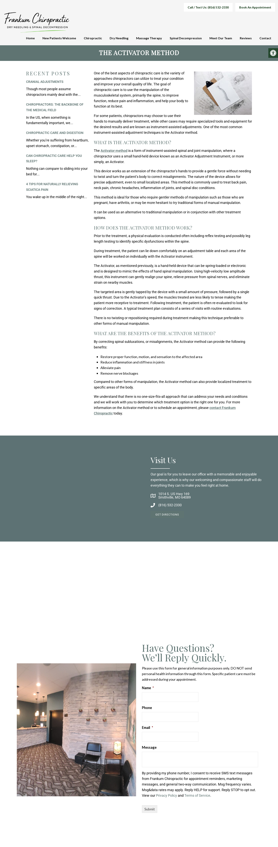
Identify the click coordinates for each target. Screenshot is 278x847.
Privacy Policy (166, 796)
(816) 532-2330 (170, 506)
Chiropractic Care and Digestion (54, 134)
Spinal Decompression (186, 38)
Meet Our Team (220, 38)
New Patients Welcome (59, 38)
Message (149, 748)
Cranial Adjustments (44, 83)
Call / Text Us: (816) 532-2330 (208, 7)
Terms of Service (197, 796)
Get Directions (167, 515)
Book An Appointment (255, 7)
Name (148, 689)
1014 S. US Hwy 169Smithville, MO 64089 (174, 496)
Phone (147, 709)
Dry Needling (119, 38)
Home (30, 38)
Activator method (114, 152)
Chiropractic (93, 38)
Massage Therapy (149, 38)
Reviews (246, 38)
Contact (265, 38)
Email (147, 728)
